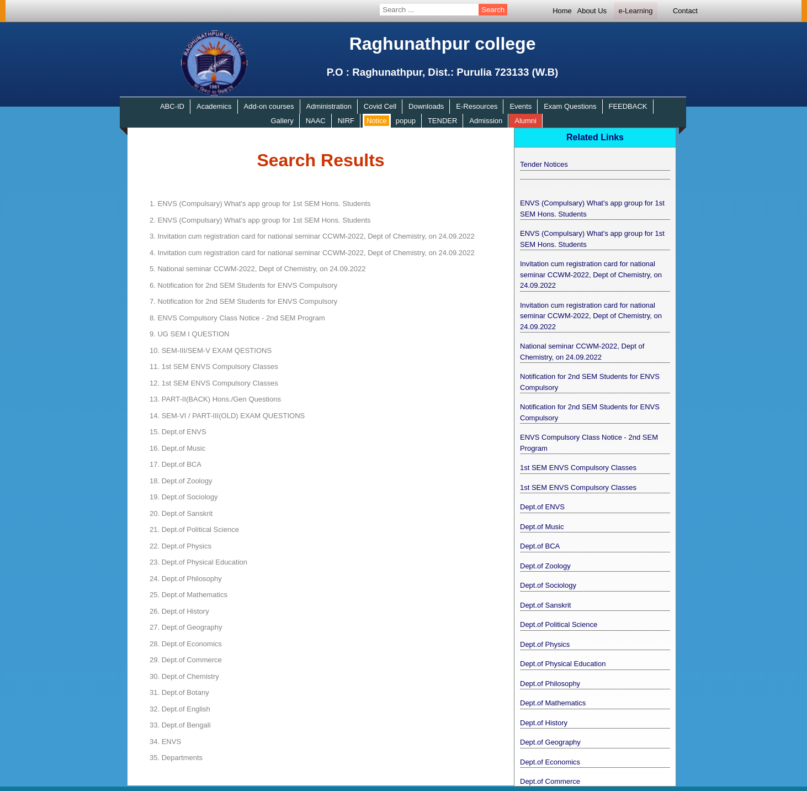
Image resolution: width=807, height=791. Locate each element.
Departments (176, 757)
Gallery (281, 121)
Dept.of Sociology (184, 497)
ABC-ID (172, 106)
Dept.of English (180, 709)
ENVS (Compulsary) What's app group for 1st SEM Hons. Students (260, 203)
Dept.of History (179, 611)
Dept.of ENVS (178, 432)
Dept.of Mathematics (188, 594)
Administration (329, 106)
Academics (214, 106)
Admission (485, 121)
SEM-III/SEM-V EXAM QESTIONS (211, 350)
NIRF (346, 121)
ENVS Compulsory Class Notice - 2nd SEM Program (237, 318)
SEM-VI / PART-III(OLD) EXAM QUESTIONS (227, 416)
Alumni (525, 121)
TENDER (442, 121)
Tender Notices (544, 164)
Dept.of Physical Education (198, 562)
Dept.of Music (177, 448)
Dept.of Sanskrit (181, 513)
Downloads (426, 106)
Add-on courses (269, 106)
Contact (685, 11)
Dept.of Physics (180, 546)
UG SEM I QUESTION (189, 334)
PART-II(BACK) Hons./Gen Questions (215, 399)
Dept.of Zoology (181, 481)
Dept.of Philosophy (186, 578)
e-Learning (635, 11)
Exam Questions (570, 106)
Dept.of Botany (179, 692)
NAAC (316, 121)
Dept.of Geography (186, 627)
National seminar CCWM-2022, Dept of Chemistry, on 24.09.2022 (257, 269)
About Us (592, 11)
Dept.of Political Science (194, 529)
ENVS (165, 741)
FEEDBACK (627, 106)
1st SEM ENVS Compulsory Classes (214, 366)
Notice (377, 121)
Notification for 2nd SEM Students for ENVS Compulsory (243, 285)
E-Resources (476, 106)
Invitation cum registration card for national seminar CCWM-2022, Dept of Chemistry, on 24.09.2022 (312, 236)
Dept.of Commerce (186, 660)
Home (562, 11)
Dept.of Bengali (180, 725)
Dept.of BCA (175, 464)
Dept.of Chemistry (184, 676)
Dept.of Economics (186, 644)
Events (520, 106)
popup (406, 121)
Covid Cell (380, 106)
